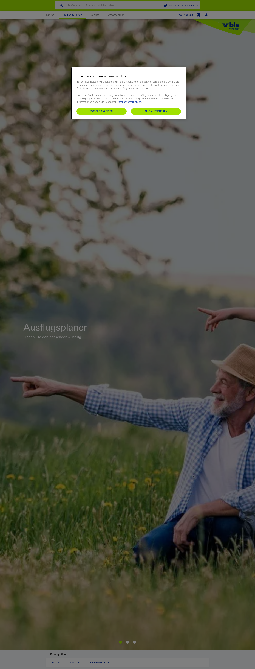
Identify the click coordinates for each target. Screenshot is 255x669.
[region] (128, 93)
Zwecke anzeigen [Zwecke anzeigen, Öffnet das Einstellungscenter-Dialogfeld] (101, 111)
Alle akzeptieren (155, 111)
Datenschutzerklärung (129, 101)
